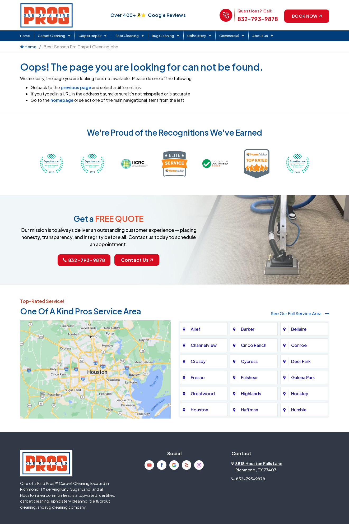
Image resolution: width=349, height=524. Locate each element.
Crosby (198, 361)
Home (25, 36)
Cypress (249, 361)
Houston (199, 409)
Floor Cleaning (127, 36)
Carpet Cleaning (51, 36)
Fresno (198, 377)
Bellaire (298, 329)
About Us (260, 36)
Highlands (251, 393)
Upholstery (196, 36)
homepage (61, 100)
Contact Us (137, 260)
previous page (76, 87)
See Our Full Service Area (300, 313)
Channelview (204, 345)
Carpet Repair (89, 36)
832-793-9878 (258, 18)
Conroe (299, 345)
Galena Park (303, 377)
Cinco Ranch (253, 345)
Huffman (249, 409)
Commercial (229, 36)
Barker (247, 329)
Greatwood (203, 393)
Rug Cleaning (163, 36)
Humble (298, 409)
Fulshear (249, 377)
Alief (195, 329)
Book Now (307, 16)
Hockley (299, 393)
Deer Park (301, 361)
